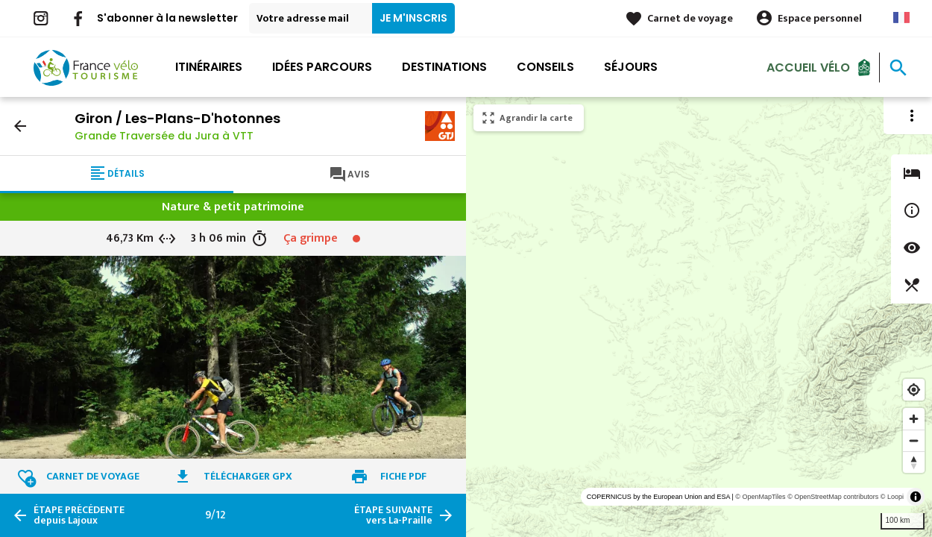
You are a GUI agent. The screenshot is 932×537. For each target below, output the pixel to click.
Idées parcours (322, 66)
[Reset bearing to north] (914, 462)
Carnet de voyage (690, 18)
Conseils (545, 66)
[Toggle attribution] (916, 497)
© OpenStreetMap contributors (832, 496)
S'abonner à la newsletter (167, 17)
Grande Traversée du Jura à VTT (164, 135)
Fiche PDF (403, 476)
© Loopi (892, 496)
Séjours (631, 66)
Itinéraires (208, 66)
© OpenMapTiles (760, 496)
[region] (699, 317)
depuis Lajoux (79, 515)
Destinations (444, 66)
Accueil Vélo (808, 66)
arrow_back (20, 126)
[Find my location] (914, 390)
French (901, 17)
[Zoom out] (914, 440)
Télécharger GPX (248, 476)
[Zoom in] (914, 419)
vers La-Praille (393, 515)
